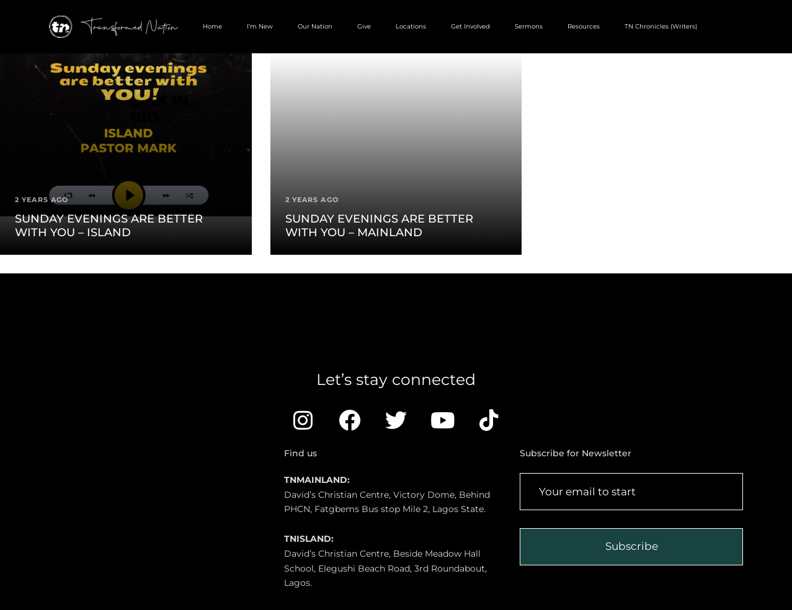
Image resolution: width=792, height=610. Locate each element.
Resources (583, 26)
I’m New (260, 26)
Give (364, 26)
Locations (411, 26)
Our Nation (315, 26)
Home (212, 26)
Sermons (529, 26)
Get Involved (470, 26)
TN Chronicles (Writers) (661, 26)
